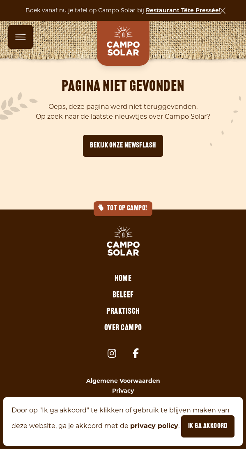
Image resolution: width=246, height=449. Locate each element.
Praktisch (123, 312)
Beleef (123, 295)
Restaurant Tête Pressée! (183, 11)
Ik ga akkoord (208, 426)
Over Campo (123, 328)
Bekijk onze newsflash (123, 146)
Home (123, 279)
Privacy (123, 390)
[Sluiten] (222, 11)
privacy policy (154, 426)
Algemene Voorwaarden (123, 381)
